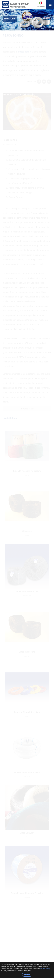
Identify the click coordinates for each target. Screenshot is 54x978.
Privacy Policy (45, 968)
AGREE (27, 975)
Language (41, 6)
